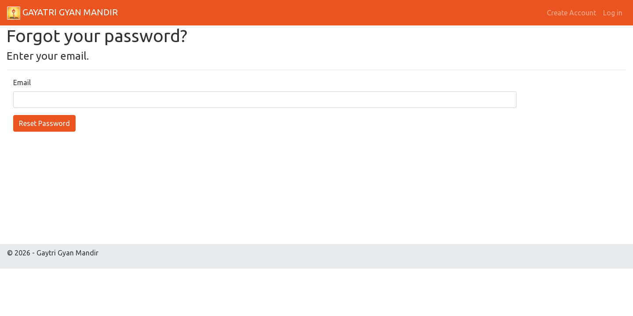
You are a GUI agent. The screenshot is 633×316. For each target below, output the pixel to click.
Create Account (571, 13)
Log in (612, 13)
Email (22, 82)
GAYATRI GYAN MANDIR (62, 13)
